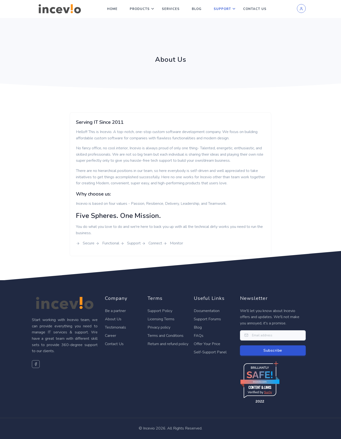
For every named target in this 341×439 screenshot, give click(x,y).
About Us (113, 319)
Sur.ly (268, 392)
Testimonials (115, 327)
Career (110, 335)
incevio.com (260, 381)
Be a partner (115, 311)
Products (140, 9)
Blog (197, 9)
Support (222, 9)
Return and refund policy (167, 344)
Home (112, 9)
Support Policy (159, 311)
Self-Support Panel (210, 352)
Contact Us (255, 9)
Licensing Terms (161, 319)
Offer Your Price (207, 344)
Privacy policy (158, 327)
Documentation (207, 311)
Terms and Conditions (165, 335)
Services (171, 9)
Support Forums (207, 319)
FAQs (198, 335)
